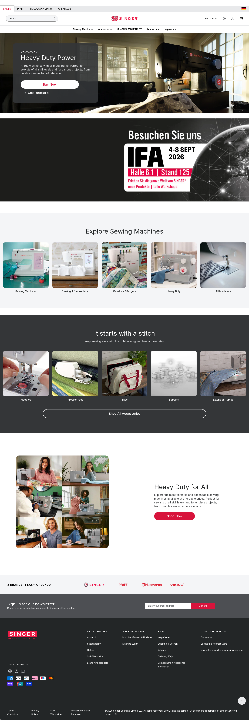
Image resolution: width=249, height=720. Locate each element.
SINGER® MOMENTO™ (129, 29)
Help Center (164, 637)
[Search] (55, 18)
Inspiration (170, 29)
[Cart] (241, 18)
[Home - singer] (124, 18)
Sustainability (94, 643)
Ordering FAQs (165, 656)
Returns (162, 650)
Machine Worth (130, 643)
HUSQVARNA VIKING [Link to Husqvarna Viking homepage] (41, 8)
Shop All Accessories (124, 413)
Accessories (105, 29)
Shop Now (174, 516)
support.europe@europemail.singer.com (222, 650)
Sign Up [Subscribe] (203, 605)
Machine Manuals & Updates (137, 637)
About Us (92, 637)
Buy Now (41, 84)
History (90, 650)
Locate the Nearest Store (214, 643)
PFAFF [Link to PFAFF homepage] (20, 8)
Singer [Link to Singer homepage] (7, 8)
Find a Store (211, 18)
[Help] (224, 18)
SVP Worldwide (95, 656)
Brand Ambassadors (97, 662)
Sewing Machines (83, 29)
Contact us (206, 637)
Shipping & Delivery (168, 643)
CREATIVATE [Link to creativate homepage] (64, 8)
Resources (153, 29)
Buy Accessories (35, 93)
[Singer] (94, 584)
